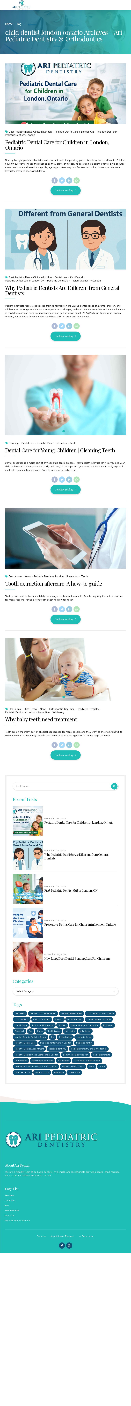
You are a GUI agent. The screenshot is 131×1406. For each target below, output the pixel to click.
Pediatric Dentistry (107, 131)
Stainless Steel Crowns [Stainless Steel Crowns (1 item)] (73, 1067)
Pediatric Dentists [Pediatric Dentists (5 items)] (101, 1055)
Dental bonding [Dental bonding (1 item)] (75, 1019)
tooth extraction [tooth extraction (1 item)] (23, 1073)
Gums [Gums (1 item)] (40, 1031)
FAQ (7, 1205)
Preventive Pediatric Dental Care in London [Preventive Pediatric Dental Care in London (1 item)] (36, 1067)
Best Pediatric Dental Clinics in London (30, 131)
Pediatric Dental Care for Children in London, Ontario (57, 144)
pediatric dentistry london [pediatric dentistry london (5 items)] (76, 1055)
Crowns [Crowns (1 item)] (59, 1019)
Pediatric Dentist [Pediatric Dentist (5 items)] (85, 1043)
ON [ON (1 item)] (52, 1037)
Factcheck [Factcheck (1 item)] (19, 1031)
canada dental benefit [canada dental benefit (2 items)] (71, 1013)
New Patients (12, 1210)
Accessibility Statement (17, 1220)
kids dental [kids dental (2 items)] (85, 1031)
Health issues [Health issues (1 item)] (54, 1031)
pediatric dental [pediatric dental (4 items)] (84, 1037)
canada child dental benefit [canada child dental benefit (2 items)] (43, 1013)
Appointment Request (62, 1236)
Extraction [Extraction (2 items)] (109, 1025)
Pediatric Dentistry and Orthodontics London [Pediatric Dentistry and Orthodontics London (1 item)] (37, 1055)
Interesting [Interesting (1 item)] (70, 1031)
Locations (10, 1200)
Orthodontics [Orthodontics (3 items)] (65, 1037)
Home (9, 24)
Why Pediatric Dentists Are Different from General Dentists (76, 856)
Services (9, 1195)
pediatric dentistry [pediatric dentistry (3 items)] (58, 1049)
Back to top (88, 1236)
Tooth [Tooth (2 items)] (102, 1067)
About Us (9, 1215)
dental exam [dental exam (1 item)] (21, 1025)
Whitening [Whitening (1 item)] (59, 1073)
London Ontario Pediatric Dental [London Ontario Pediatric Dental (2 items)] (30, 1037)
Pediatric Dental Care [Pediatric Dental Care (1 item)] (25, 1043)
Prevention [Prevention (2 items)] (63, 1061)
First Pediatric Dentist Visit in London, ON (70, 890)
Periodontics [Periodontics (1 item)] (21, 1061)
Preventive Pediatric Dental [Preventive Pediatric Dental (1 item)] (87, 1061)
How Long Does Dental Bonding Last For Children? (77, 958)
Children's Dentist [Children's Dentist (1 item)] (41, 1019)
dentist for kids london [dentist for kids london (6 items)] (43, 1025)
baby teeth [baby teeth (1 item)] (20, 1013)
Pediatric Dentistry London (20, 134)
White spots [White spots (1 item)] (75, 1073)
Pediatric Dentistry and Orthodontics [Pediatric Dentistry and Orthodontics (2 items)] (89, 1049)
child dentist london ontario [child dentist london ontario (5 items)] (100, 1013)
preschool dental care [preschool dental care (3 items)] (42, 1061)
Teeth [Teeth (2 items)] (91, 1067)
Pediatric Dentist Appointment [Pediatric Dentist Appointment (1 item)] (29, 1049)
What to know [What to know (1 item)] (42, 1073)
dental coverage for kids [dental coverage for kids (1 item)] (99, 1019)
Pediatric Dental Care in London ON (74, 131)
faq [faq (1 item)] (30, 1031)
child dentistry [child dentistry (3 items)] (21, 1019)
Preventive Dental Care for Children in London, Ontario (80, 924)
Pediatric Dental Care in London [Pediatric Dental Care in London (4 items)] (56, 1043)
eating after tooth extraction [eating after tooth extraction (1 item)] (85, 1025)
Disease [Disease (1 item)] (62, 1025)
